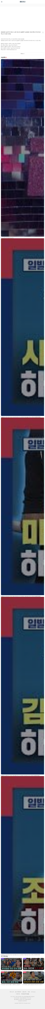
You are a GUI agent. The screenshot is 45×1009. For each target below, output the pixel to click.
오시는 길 (33, 991)
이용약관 (18, 993)
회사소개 (12, 991)
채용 (29, 991)
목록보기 (23, 53)
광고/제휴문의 (18, 991)
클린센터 (24, 991)
